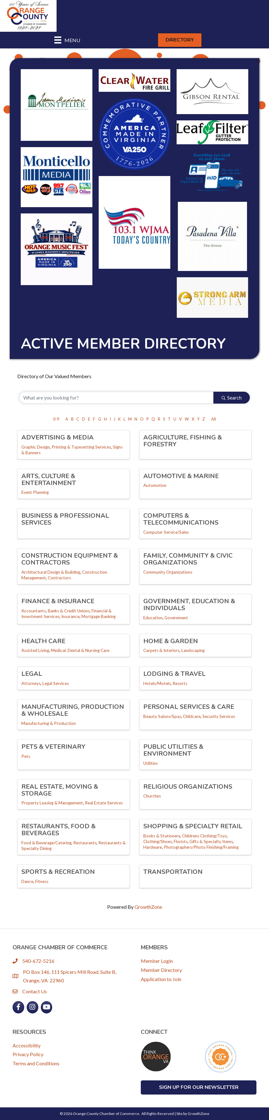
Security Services (218, 716)
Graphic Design (35, 447)
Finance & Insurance (57, 601)
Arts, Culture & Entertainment (48, 479)
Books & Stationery (161, 835)
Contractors (59, 577)
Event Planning (35, 492)
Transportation (173, 872)
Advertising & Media (57, 437)
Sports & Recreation (58, 872)
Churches (152, 795)
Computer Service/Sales (166, 532)
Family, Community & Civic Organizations (188, 559)
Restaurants (84, 842)
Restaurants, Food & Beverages (58, 829)
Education (152, 617)
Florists (181, 841)
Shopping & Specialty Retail (192, 826)
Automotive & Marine (181, 476)
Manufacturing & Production (48, 723)
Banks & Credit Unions (69, 610)
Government (176, 617)
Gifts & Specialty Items (211, 841)
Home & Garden (170, 641)
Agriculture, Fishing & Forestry (182, 441)
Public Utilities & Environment (173, 750)
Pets (25, 756)
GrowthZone (148, 907)
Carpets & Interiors (161, 650)
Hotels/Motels (157, 683)
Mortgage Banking (98, 616)
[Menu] (67, 40)
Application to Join (161, 979)
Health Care (43, 641)
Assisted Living (35, 650)
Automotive (154, 485)
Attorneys (31, 683)
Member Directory (161, 970)
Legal (31, 674)
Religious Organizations (187, 786)
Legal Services (55, 683)
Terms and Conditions (36, 1063)
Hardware (152, 847)
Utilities (150, 763)
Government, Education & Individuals (189, 604)
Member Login (157, 961)
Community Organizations (167, 572)
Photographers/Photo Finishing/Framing (201, 847)
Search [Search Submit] (232, 397)
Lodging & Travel (174, 674)
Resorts (180, 683)
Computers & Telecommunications (180, 519)
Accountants (33, 610)
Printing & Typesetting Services (81, 447)
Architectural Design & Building (50, 572)
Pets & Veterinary (53, 746)
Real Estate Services (104, 802)
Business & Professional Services (65, 519)
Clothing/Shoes (157, 841)
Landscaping (193, 650)
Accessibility (27, 1045)
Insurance (70, 616)
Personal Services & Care (188, 707)
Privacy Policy (28, 1054)
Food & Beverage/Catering (46, 842)
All (213, 419)
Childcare (191, 716)
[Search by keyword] (116, 398)
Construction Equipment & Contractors (69, 559)
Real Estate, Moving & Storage (59, 790)
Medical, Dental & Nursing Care (80, 650)
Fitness (41, 881)
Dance (27, 881)
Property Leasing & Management (52, 802)
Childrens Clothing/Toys (204, 835)
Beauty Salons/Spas (162, 716)
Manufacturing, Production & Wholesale (72, 710)
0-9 (56, 419)
